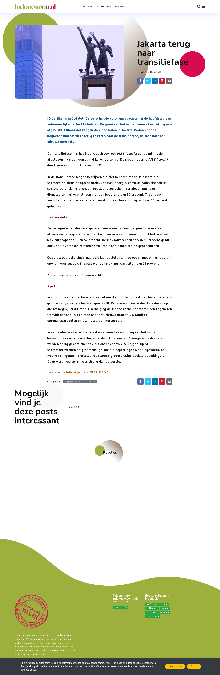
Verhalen (103, 6)
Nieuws (87, 6)
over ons (119, 6)
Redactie (142, 72)
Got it (194, 666)
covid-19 (91, 381)
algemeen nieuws (73, 381)
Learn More (175, 666)
